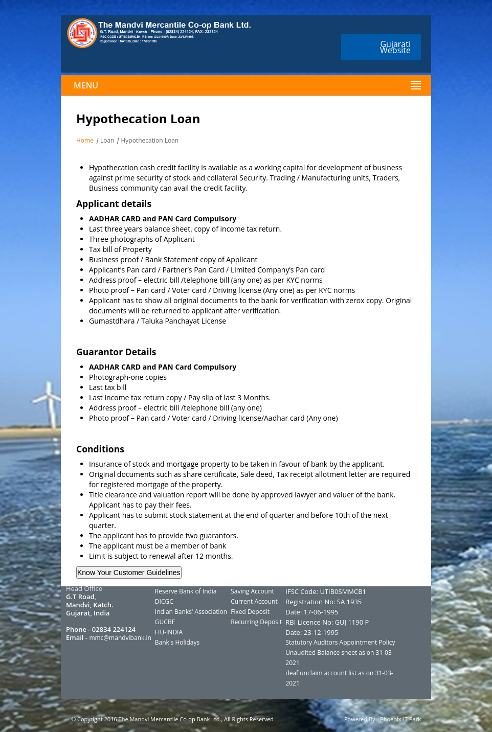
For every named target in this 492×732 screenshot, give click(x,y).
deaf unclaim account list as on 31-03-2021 (339, 678)
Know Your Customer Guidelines (129, 572)
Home (85, 140)
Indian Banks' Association (191, 611)
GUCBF (165, 621)
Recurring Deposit (256, 621)
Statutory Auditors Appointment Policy (340, 642)
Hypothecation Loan (149, 140)
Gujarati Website (395, 47)
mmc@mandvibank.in (120, 637)
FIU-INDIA (169, 632)
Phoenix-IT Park (400, 719)
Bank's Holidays (177, 642)
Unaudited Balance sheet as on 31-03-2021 (339, 657)
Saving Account (252, 591)
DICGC (164, 601)
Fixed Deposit (250, 611)
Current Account (254, 601)
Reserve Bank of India (186, 591)
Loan (107, 140)
